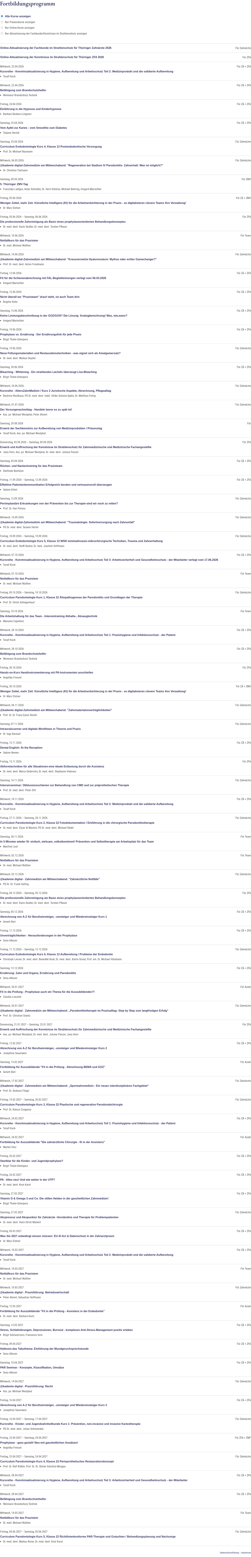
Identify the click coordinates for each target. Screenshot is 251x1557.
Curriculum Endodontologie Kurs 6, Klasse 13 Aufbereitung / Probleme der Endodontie (56, 954)
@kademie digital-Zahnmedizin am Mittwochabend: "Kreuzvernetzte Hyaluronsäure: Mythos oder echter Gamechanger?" (78, 259)
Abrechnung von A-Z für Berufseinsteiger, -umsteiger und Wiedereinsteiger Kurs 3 (53, 1405)
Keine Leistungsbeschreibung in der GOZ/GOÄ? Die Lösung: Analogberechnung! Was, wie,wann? (63, 315)
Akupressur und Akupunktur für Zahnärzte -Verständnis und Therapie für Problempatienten (59, 1217)
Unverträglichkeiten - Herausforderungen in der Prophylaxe (38, 935)
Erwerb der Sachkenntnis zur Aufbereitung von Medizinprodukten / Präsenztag (51, 428)
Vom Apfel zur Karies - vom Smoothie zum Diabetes (33, 127)
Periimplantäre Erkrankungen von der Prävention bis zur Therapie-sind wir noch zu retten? (59, 503)
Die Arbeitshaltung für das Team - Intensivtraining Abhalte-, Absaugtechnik (48, 616)
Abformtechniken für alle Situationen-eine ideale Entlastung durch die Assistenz (52, 766)
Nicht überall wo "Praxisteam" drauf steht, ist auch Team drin (40, 296)
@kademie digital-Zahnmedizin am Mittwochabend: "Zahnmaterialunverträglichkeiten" (56, 710)
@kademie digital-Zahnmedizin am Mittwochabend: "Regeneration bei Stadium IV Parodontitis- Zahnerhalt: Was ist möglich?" (81, 165)
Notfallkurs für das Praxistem (19, 240)
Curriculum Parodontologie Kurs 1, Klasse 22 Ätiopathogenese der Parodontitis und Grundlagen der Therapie (71, 597)
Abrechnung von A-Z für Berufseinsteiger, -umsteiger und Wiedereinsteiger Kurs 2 (53, 1048)
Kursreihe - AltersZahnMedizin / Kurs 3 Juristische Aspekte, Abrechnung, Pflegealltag (55, 390)
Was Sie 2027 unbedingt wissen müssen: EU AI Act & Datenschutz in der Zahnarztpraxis (57, 1236)
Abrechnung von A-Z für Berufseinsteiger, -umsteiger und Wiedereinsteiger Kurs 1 (53, 916)
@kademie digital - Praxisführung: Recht (26, 1386)
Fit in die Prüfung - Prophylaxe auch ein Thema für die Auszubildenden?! (47, 991)
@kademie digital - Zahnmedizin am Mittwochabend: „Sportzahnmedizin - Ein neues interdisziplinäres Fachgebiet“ (74, 1085)
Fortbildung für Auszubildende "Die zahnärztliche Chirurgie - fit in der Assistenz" (52, 1142)
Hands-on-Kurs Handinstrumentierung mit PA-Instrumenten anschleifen (46, 672)
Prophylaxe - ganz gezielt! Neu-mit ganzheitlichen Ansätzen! (39, 1442)
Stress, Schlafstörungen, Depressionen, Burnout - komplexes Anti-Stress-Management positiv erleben (66, 1330)
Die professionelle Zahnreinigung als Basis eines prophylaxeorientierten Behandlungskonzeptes (63, 221)
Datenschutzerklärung (229, 1552)
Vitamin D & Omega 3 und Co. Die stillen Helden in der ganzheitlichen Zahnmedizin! (54, 1198)
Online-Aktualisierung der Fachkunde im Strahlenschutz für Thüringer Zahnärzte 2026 (55, 47)
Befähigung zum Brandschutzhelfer (23, 90)
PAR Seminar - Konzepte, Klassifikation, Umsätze (32, 1367)
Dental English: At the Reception (21, 747)
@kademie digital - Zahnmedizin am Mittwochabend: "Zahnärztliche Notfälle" (50, 879)
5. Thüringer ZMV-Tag (14, 184)
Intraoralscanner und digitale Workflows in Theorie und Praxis (40, 728)
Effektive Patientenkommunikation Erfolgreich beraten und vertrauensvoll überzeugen (56, 484)
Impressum (246, 1552)
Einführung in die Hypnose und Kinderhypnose (30, 109)
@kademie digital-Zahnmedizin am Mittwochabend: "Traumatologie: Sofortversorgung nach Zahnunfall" (67, 522)
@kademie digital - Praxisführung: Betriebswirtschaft (34, 1292)
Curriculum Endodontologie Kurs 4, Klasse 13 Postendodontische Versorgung (51, 146)
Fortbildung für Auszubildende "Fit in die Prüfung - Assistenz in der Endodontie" (52, 1311)
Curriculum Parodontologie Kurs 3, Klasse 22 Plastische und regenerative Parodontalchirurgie (61, 1104)
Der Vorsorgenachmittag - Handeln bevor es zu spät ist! (36, 409)
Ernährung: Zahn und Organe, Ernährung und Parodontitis (38, 973)
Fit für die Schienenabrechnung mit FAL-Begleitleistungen (53, 278)
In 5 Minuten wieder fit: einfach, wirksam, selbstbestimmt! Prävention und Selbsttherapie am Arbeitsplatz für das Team (77, 841)
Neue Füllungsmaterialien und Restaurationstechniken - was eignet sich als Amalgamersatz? (60, 353)
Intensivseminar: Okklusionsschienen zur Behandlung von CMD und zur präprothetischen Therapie (64, 785)
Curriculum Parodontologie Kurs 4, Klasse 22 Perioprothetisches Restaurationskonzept (57, 1461)
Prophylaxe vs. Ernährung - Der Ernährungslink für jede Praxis (40, 334)
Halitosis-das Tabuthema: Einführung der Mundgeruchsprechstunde (44, 1348)
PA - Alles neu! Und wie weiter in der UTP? (27, 1179)
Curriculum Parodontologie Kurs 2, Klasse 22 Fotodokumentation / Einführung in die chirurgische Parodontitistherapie (77, 822)
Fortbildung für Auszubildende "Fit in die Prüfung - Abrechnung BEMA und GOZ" (52, 1067)
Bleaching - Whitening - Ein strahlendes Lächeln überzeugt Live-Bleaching (48, 372)
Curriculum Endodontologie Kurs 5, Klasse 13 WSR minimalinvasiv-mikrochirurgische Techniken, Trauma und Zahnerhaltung (81, 541)
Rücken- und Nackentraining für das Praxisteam (31, 465)
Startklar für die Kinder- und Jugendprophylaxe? (31, 1160)
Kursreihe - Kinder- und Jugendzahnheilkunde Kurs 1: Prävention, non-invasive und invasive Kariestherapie (70, 1423)
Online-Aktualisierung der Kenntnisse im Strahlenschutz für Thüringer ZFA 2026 (52, 57)
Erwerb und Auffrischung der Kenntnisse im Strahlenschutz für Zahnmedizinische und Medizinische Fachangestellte (75, 447)
